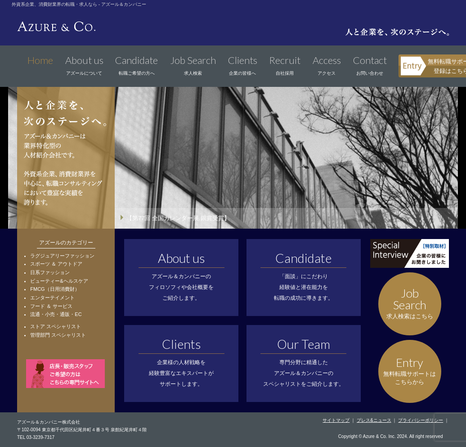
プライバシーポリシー (420, 420)
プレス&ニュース (374, 420)
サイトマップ (336, 420)
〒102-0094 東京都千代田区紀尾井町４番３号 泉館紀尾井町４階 (82, 429)
